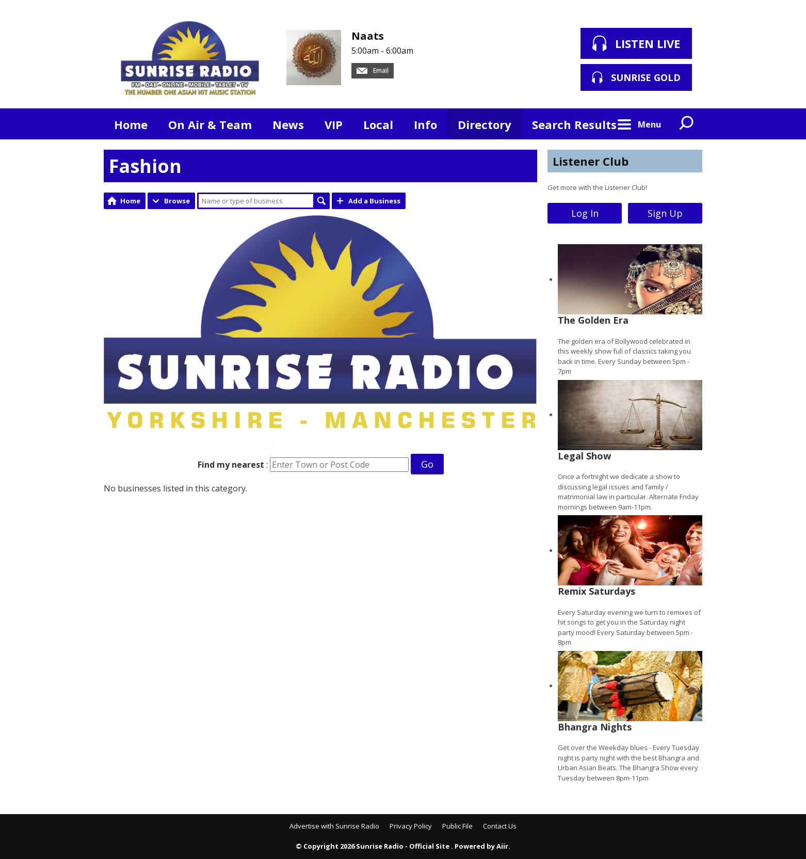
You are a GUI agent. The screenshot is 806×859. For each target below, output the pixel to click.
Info (425, 124)
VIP (334, 124)
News (288, 124)
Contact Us (500, 826)
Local (378, 124)
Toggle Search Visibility (686, 123)
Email (373, 70)
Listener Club (590, 161)
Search (321, 201)
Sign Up (665, 213)
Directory (484, 124)
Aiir (502, 846)
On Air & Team (210, 124)
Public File (457, 826)
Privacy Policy (411, 826)
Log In (585, 213)
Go (427, 464)
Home (131, 124)
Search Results (574, 124)
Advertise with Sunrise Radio (334, 826)
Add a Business (374, 200)
